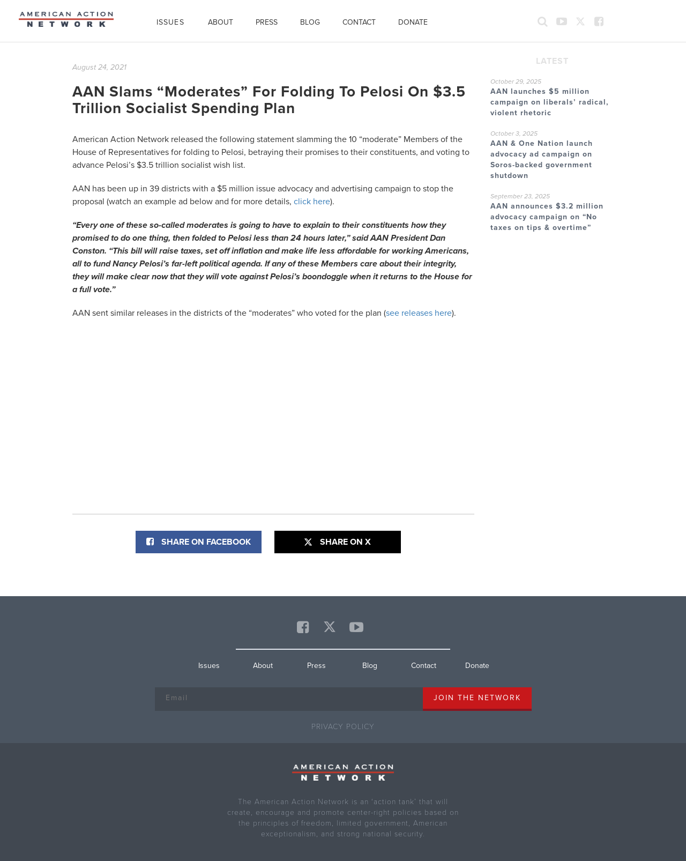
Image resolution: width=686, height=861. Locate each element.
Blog (310, 22)
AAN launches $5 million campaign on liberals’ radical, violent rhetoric (549, 102)
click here (312, 201)
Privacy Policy (343, 726)
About (220, 22)
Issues (170, 22)
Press (267, 22)
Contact (359, 22)
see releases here (419, 313)
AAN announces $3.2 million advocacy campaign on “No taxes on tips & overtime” (546, 217)
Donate (413, 22)
